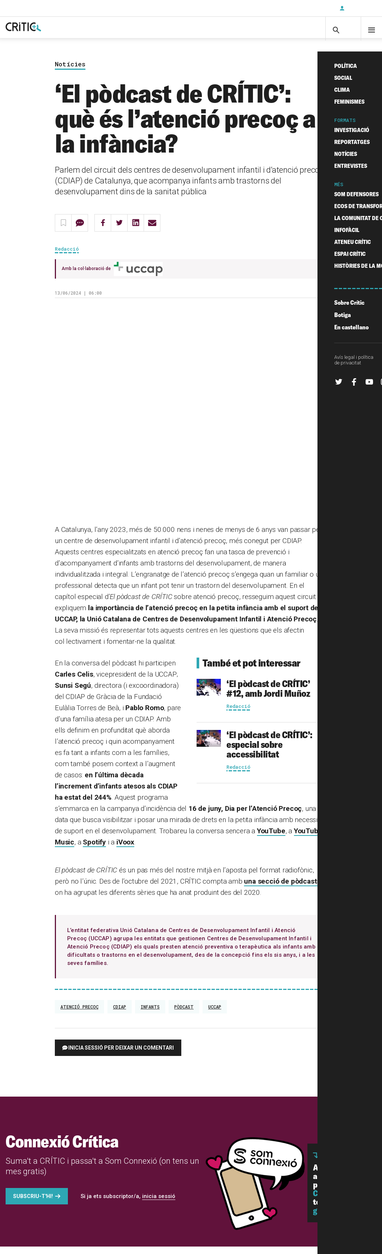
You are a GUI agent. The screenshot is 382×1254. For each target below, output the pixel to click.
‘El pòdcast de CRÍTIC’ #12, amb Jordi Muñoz (268, 695)
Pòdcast (184, 1014)
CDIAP (119, 1014)
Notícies (70, 71)
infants (150, 1014)
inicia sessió (158, 1203)
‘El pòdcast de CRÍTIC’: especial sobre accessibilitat (269, 751)
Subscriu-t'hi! (33, 1204)
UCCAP (214, 1014)
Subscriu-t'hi (309, 8)
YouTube (271, 838)
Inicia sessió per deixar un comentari (121, 1055)
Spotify (94, 849)
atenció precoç (79, 1014)
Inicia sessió (360, 8)
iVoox (125, 849)
